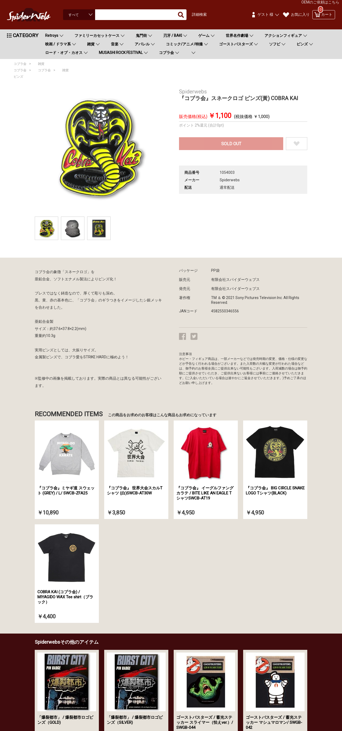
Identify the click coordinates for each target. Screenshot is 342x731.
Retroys (51, 35)
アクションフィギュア (283, 35)
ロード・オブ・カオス (64, 52)
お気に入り (300, 14)
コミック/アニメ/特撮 (184, 44)
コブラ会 (166, 52)
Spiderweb (33, 14)
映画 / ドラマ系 (58, 44)
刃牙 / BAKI (172, 35)
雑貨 (91, 44)
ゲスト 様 (265, 14)
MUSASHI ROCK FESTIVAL (121, 52)
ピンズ (302, 44)
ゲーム (203, 35)
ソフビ (274, 44)
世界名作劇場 (237, 35)
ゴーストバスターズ (236, 44)
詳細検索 (199, 14)
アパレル (142, 44)
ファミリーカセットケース (97, 35)
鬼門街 (141, 35)
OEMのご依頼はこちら (320, 2)
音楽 (114, 44)
